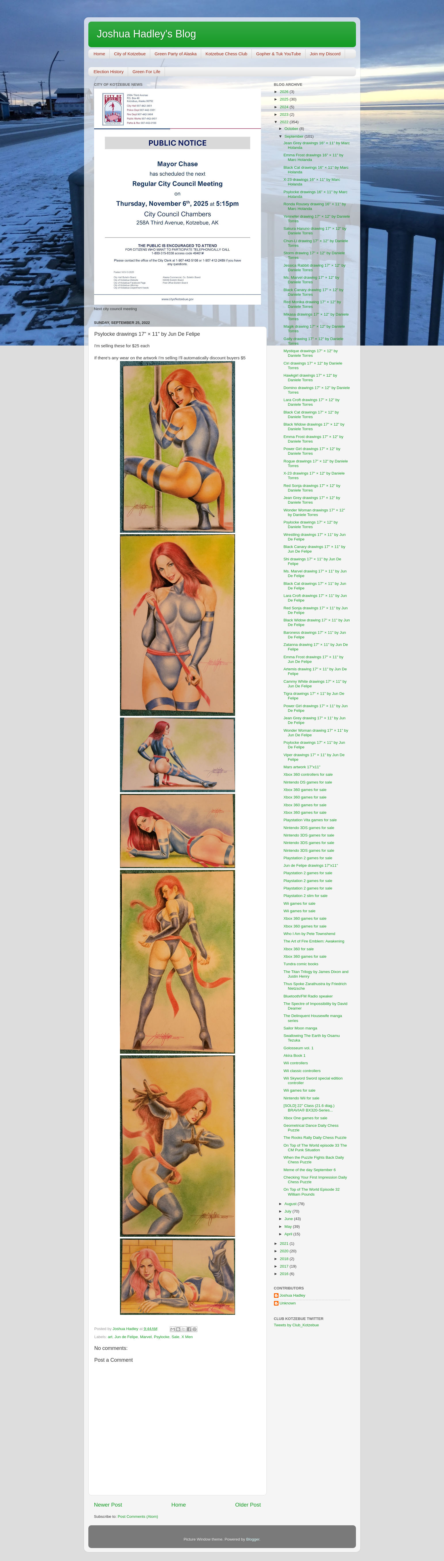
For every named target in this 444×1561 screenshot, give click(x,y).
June (289, 1219)
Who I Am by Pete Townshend (309, 934)
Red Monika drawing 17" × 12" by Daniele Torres (312, 304)
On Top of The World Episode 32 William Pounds (311, 1191)
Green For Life (146, 71)
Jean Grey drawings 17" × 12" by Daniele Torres (311, 500)
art (110, 1337)
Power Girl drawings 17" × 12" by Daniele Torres (311, 451)
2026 (284, 92)
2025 (284, 99)
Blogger (253, 1539)
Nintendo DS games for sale (307, 782)
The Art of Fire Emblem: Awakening (313, 941)
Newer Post (108, 1505)
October (292, 128)
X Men (187, 1337)
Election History (108, 71)
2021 (284, 1243)
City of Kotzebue (130, 53)
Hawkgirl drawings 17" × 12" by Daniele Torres (310, 377)
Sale (175, 1337)
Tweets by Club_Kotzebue (296, 1325)
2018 (284, 1259)
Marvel (146, 1337)
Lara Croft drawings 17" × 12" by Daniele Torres (311, 402)
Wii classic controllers (302, 1071)
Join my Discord (325, 53)
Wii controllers (295, 1063)
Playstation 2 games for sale (307, 858)
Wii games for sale (299, 903)
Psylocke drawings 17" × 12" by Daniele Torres (310, 524)
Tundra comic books (300, 964)
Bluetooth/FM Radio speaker (308, 996)
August (291, 1204)
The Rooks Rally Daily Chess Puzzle (314, 1137)
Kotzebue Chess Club (226, 53)
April (289, 1234)
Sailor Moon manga (300, 1028)
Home (99, 53)
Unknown (288, 1303)
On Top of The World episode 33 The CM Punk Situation (315, 1147)
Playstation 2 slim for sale (305, 896)
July (289, 1211)
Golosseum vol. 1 (298, 1048)
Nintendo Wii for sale (301, 1098)
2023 (284, 114)
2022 (284, 122)
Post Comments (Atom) (138, 1516)
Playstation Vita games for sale (310, 820)
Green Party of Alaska (176, 53)
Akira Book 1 (294, 1055)
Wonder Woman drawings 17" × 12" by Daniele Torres (314, 512)
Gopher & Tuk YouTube (278, 53)
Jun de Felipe (126, 1337)
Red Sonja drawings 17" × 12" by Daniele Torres (311, 487)
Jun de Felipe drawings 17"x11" (310, 865)
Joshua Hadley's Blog (146, 34)
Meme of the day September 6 (309, 1170)
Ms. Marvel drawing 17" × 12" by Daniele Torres (311, 279)
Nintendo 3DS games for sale (308, 828)
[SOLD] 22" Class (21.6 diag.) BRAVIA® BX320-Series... (308, 1107)
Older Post (248, 1505)
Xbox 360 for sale (298, 949)
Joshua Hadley (292, 1295)
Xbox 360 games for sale (304, 790)
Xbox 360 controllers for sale (308, 774)
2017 (284, 1266)
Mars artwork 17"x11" (301, 767)
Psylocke (161, 1337)
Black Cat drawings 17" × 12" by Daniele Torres (311, 414)
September (295, 136)
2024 (284, 107)
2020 (284, 1251)
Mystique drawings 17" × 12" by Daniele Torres (310, 353)
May (289, 1226)
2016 (284, 1274)
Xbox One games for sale (305, 1118)
